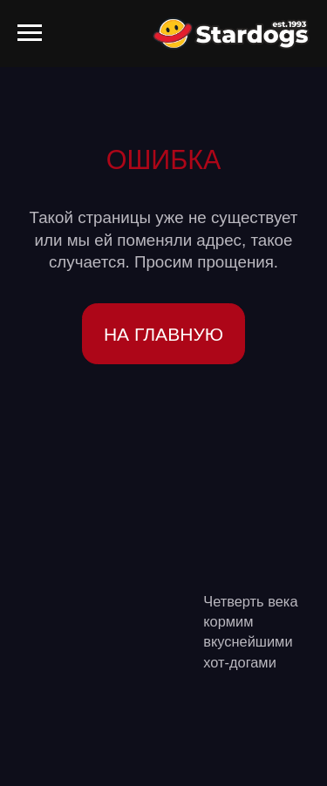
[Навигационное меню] (29, 33)
